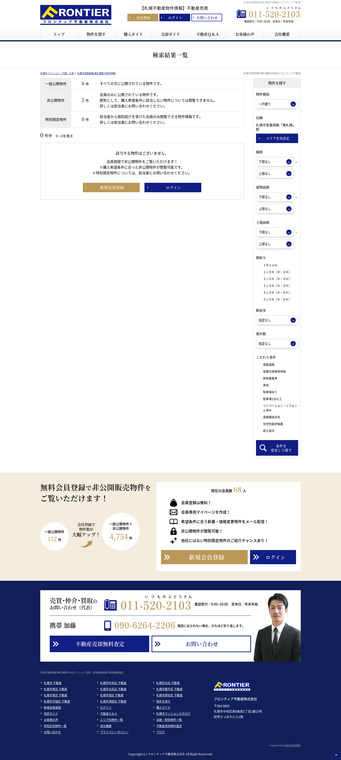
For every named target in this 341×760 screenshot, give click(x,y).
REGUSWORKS (293, 745)
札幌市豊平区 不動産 (169, 689)
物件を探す (163, 701)
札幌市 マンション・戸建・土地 (57, 73)
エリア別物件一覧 (111, 720)
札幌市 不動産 (53, 683)
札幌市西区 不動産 (112, 695)
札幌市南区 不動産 (55, 695)
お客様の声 (51, 720)
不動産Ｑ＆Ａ (108, 714)
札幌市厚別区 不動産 (169, 695)
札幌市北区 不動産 (168, 683)
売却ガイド (51, 714)
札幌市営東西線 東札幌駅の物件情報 (96, 73)
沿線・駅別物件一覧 (169, 720)
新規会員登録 (52, 707)
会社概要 (106, 726)
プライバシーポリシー (114, 732)
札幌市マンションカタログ (173, 714)
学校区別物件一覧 (55, 726)
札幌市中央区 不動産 (113, 683)
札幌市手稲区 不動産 (57, 701)
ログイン (106, 707)
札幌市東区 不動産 (55, 689)
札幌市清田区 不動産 (113, 701)
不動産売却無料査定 (169, 726)
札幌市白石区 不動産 (113, 689)
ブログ (160, 732)
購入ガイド (163, 707)
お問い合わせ (52, 732)
